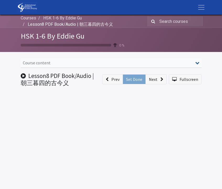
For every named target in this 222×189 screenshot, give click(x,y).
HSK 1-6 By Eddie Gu (52, 36)
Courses (28, 17)
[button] (112, 79)
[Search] (152, 21)
